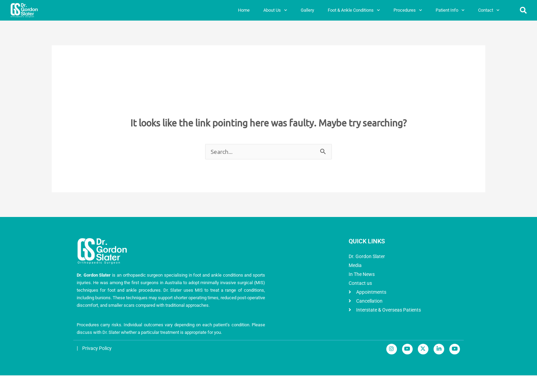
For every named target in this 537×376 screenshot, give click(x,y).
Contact (488, 10)
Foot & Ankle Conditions (354, 10)
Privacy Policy (98, 349)
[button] (523, 10)
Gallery (307, 10)
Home (244, 10)
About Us (275, 10)
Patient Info (450, 10)
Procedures (408, 10)
